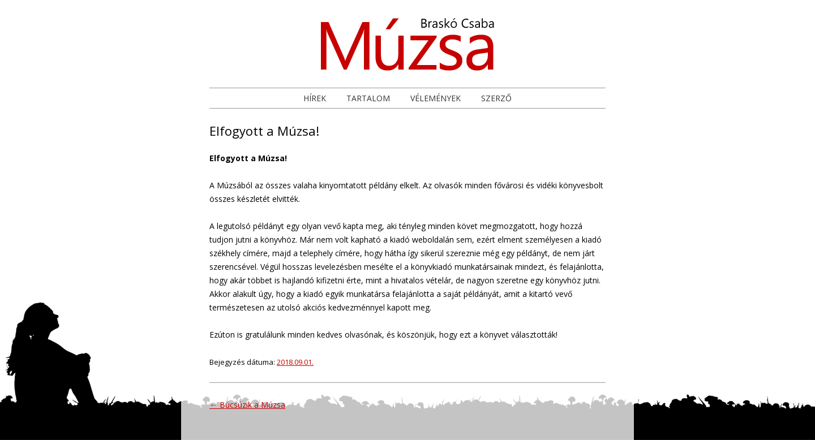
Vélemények (435, 98)
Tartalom (368, 98)
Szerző (496, 98)
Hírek (314, 98)
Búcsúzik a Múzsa (247, 404)
